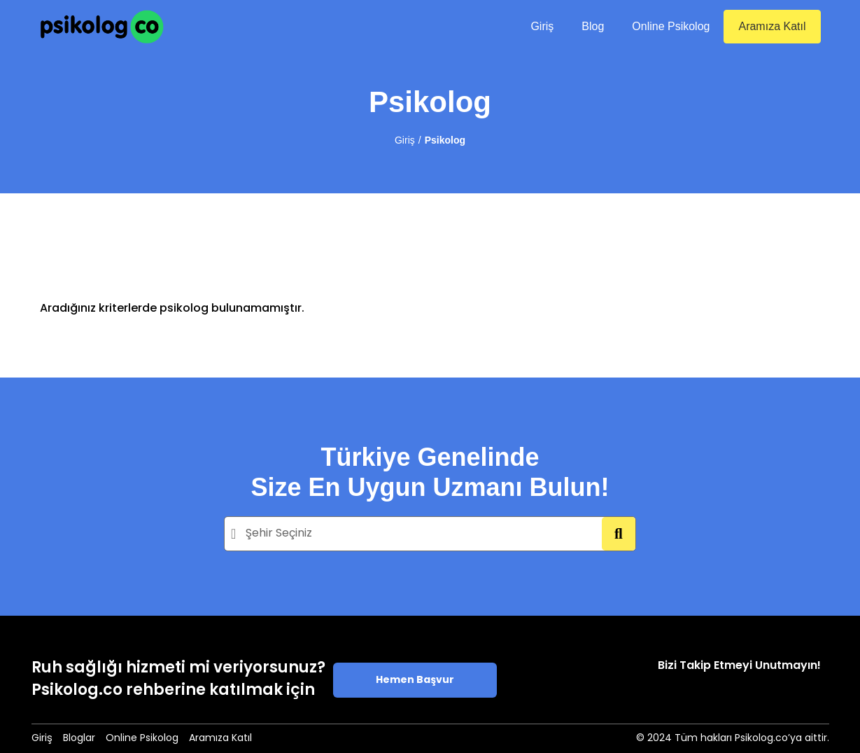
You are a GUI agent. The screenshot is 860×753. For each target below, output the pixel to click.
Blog (592, 26)
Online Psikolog (671, 26)
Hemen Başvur (415, 680)
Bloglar (79, 738)
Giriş (542, 26)
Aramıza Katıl (771, 26)
